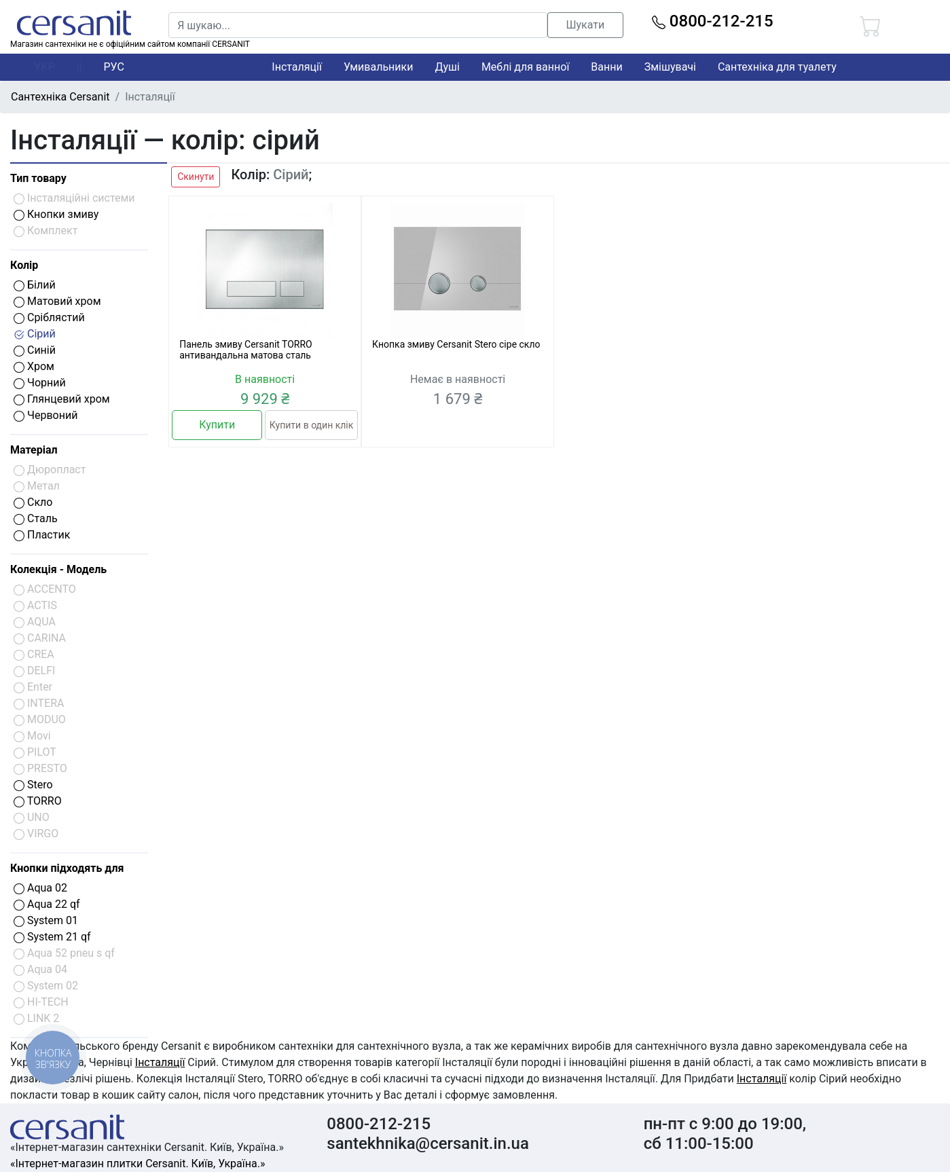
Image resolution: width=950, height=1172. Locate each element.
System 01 (46, 920)
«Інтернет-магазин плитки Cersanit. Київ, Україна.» (137, 1163)
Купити (217, 424)
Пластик (42, 534)
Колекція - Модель (58, 569)
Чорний (40, 382)
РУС (114, 66)
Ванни (606, 66)
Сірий (35, 333)
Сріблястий (49, 317)
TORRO (38, 800)
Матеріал (34, 449)
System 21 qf (52, 936)
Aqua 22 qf (47, 904)
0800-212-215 (712, 21)
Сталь (36, 518)
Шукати (585, 24)
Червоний (45, 415)
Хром (34, 366)
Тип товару (38, 178)
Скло (33, 502)
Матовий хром (57, 301)
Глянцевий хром (62, 398)
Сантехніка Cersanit (60, 96)
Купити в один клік (311, 425)
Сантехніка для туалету (777, 66)
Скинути (195, 176)
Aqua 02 (40, 887)
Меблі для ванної (525, 66)
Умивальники (379, 66)
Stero (33, 784)
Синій (35, 350)
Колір (24, 265)
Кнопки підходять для (67, 868)
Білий (35, 284)
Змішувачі (670, 66)
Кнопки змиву (56, 214)
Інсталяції (297, 66)
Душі (447, 66)
